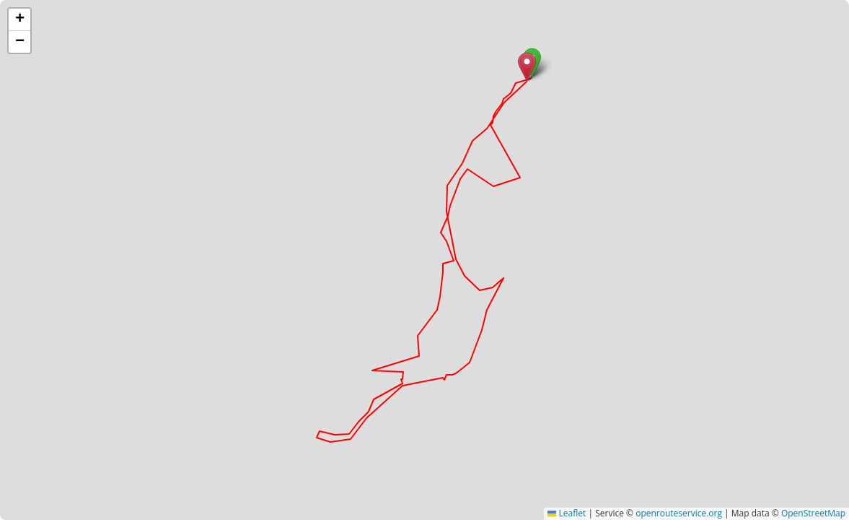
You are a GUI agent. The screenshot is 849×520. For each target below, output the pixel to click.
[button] (527, 67)
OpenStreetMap (813, 513)
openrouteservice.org (678, 513)
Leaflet (566, 513)
